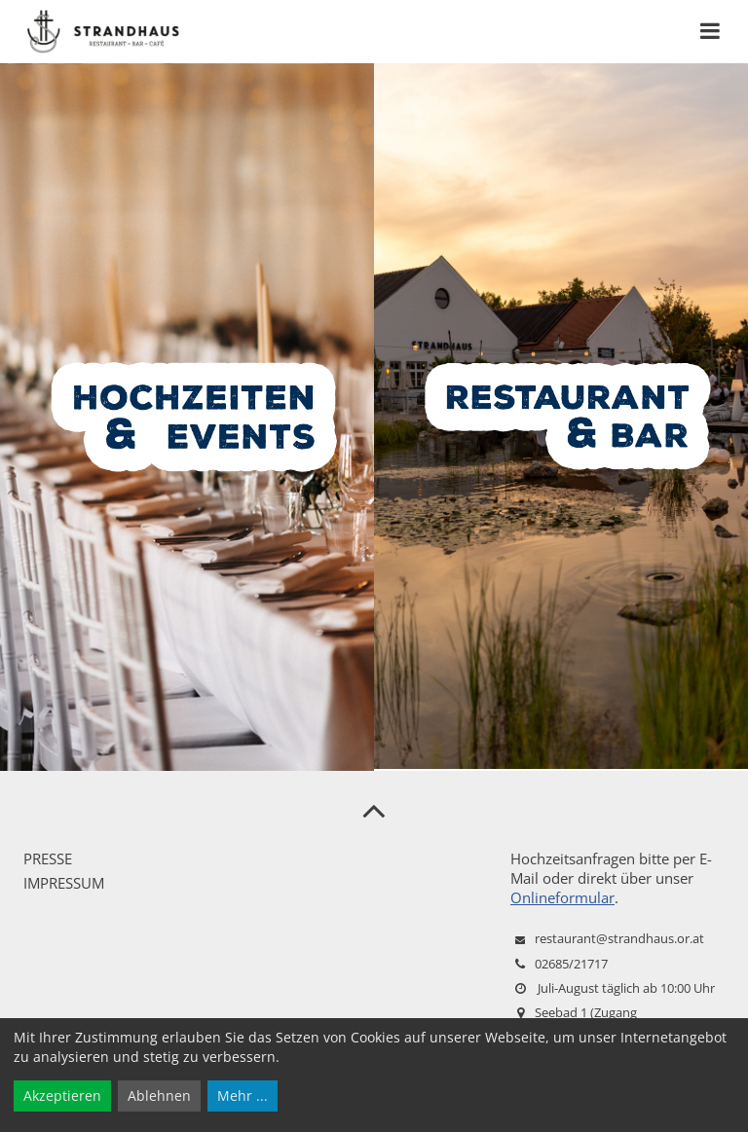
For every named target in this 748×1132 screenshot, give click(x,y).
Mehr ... (242, 1095)
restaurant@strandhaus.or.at (619, 938)
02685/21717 (571, 963)
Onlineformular (562, 897)
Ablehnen (159, 1095)
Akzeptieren (62, 1095)
